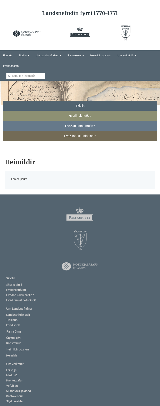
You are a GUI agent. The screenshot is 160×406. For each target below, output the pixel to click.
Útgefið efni (13, 338)
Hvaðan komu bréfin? (20, 295)
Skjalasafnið (14, 284)
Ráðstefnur (13, 343)
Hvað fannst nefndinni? (21, 300)
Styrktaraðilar (15, 401)
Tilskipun (12, 320)
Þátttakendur (14, 396)
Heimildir (11, 355)
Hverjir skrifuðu (16, 290)
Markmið (11, 375)
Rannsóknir (76, 55)
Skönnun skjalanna (18, 391)
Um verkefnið (127, 55)
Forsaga (11, 370)
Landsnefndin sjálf (18, 315)
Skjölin (24, 55)
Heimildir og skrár (100, 55)
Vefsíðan (12, 385)
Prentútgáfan (11, 65)
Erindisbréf (13, 325)
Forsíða (7, 55)
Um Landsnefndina (48, 55)
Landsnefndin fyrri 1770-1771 (80, 13)
